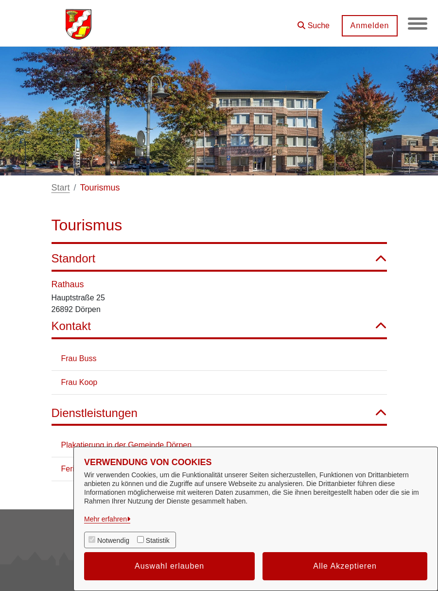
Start (61, 187)
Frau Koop (79, 382)
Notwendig (113, 540)
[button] (313, 22)
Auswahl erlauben (169, 566)
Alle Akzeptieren (345, 566)
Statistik (158, 540)
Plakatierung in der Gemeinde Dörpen (126, 445)
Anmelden (369, 25)
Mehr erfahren (105, 519)
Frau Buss (79, 358)
